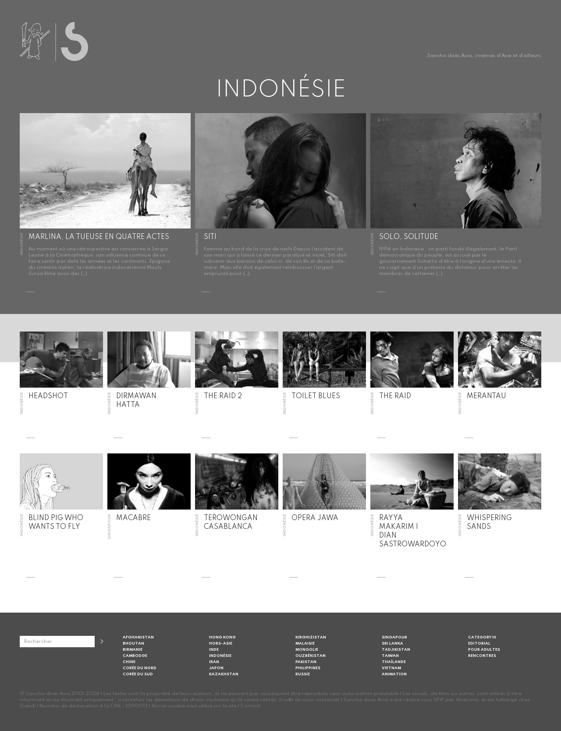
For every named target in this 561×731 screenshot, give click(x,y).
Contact (250, 706)
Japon (216, 668)
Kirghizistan (310, 637)
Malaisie (305, 643)
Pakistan (305, 662)
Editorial (479, 643)
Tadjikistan (396, 650)
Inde (214, 650)
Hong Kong (222, 637)
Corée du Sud (138, 674)
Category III (482, 637)
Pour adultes (484, 650)
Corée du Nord (139, 668)
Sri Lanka (392, 643)
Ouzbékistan (310, 656)
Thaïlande (394, 662)
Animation (394, 674)
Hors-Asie (220, 643)
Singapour (394, 637)
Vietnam (391, 668)
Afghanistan (138, 637)
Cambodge (135, 656)
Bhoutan (133, 643)
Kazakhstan (223, 674)
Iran (214, 662)
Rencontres (482, 656)
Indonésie (220, 656)
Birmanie (132, 650)
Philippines (307, 668)
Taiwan (390, 656)
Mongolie (306, 650)
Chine (129, 662)
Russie (302, 674)
